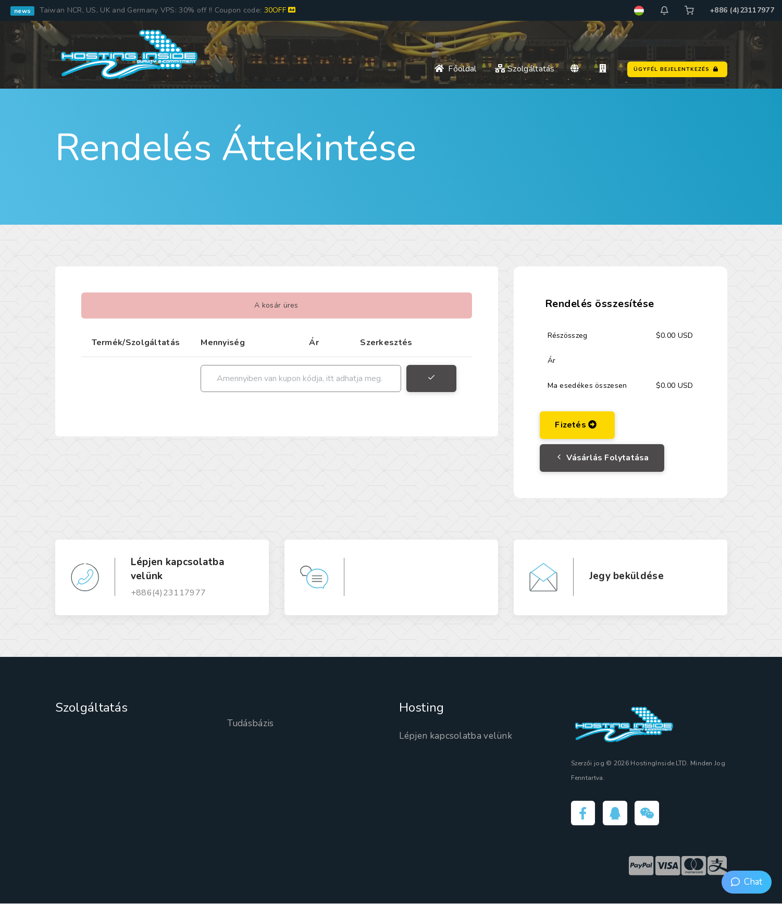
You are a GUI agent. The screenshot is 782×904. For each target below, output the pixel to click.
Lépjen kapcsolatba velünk (457, 735)
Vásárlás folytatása (602, 457)
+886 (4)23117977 (742, 10)
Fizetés (576, 425)
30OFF (280, 10)
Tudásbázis (251, 723)
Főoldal (456, 69)
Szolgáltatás (525, 69)
